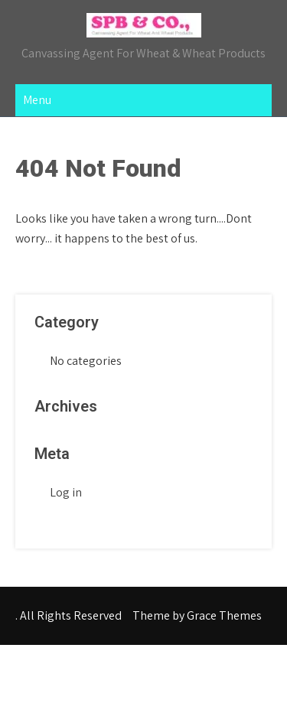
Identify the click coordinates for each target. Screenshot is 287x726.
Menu (37, 100)
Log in (66, 492)
